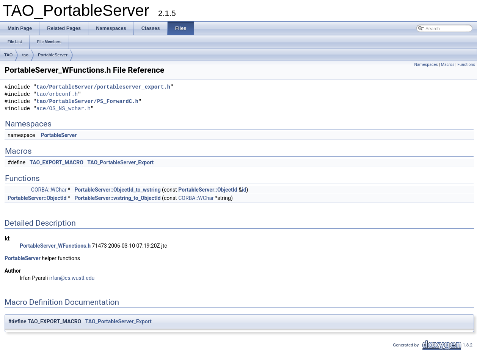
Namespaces (426, 64)
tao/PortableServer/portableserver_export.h (103, 87)
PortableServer (52, 55)
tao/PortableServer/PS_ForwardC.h (87, 101)
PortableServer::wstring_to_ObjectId (117, 198)
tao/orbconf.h (57, 94)
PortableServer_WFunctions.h (55, 246)
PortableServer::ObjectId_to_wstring (117, 190)
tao (25, 55)
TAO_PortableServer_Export (120, 162)
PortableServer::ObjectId (207, 190)
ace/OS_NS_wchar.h (63, 108)
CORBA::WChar (49, 190)
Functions (466, 64)
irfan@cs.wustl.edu (71, 278)
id (244, 190)
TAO (8, 55)
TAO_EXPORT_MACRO (56, 162)
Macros (448, 64)
